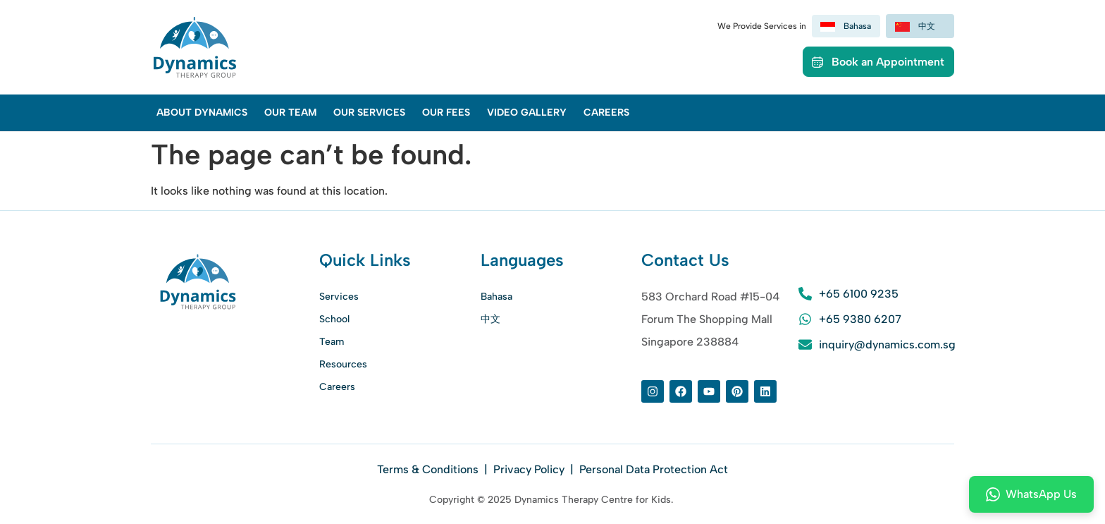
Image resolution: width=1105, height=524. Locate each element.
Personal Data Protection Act (653, 469)
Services (339, 297)
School (334, 319)
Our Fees (446, 112)
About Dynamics (201, 112)
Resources (343, 364)
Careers (606, 112)
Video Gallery (527, 112)
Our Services (369, 112)
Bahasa (496, 297)
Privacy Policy (528, 469)
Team (331, 342)
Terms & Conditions (429, 469)
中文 (490, 319)
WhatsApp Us (1031, 494)
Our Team (290, 112)
